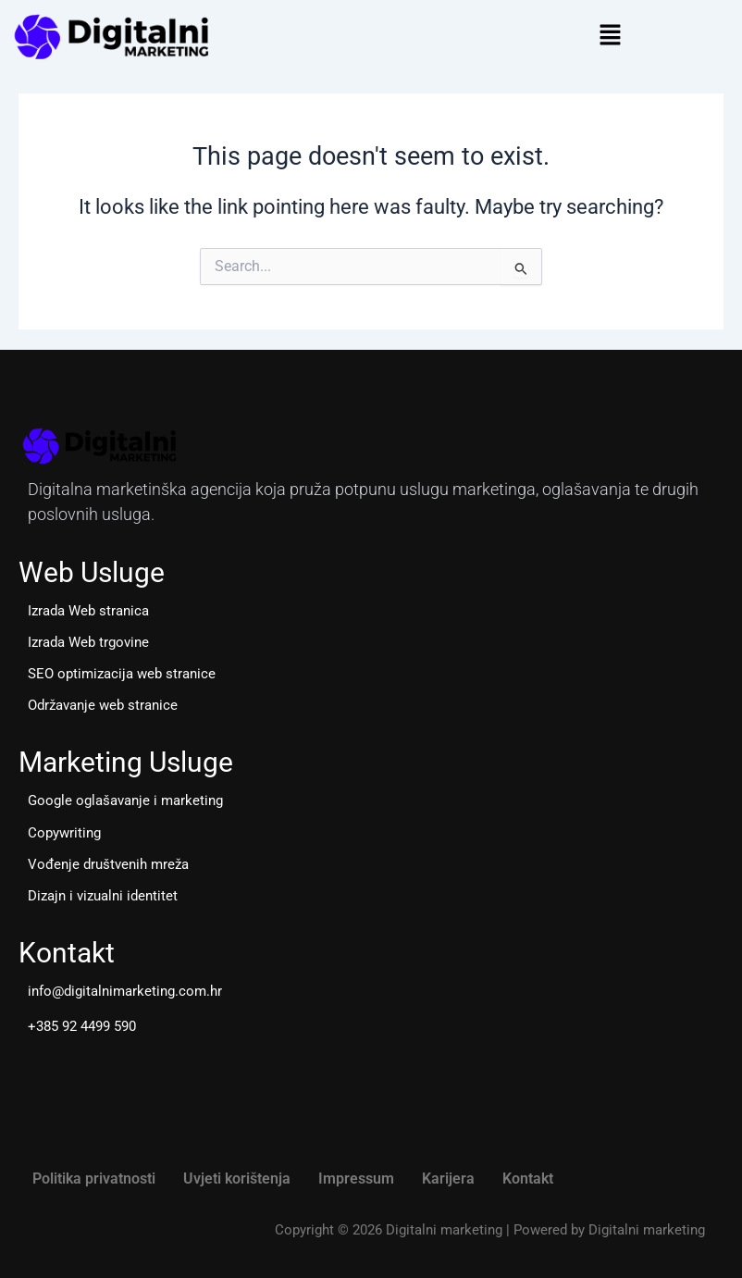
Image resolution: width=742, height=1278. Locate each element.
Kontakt (527, 1178)
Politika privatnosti (93, 1178)
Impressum (356, 1178)
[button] (609, 36)
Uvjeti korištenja (237, 1178)
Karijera (448, 1178)
